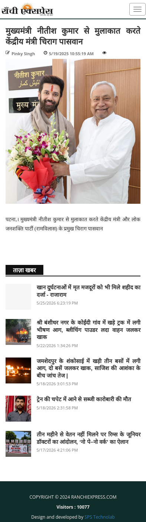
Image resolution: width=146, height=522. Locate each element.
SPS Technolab (99, 517)
